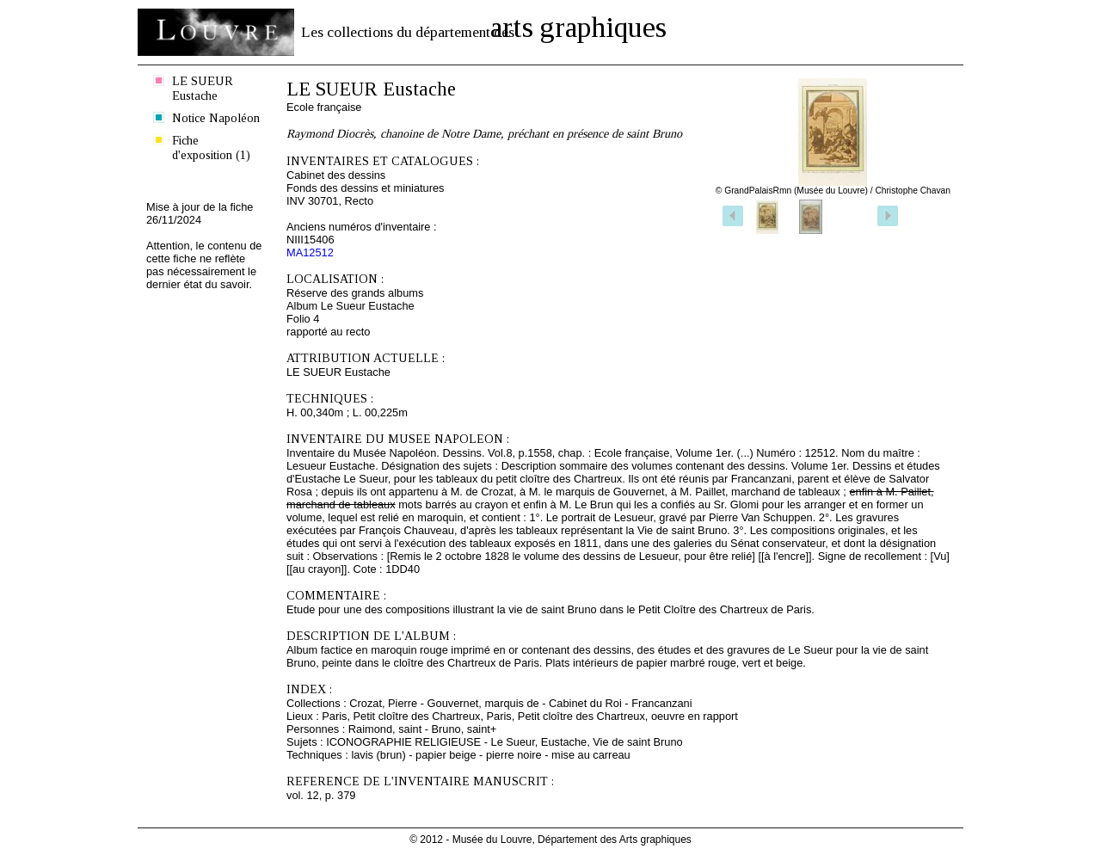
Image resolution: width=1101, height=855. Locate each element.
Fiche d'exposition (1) (211, 147)
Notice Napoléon (216, 118)
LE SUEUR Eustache (202, 88)
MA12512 (310, 252)
